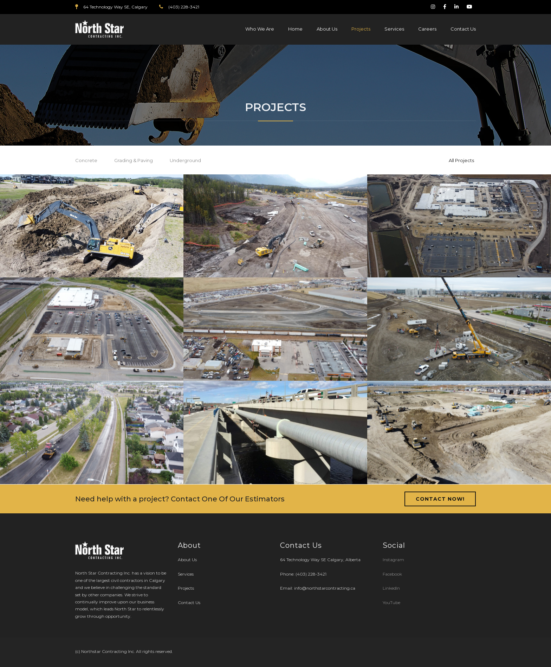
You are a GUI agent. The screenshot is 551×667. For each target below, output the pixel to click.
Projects (360, 29)
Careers (427, 29)
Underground (185, 160)
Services (394, 29)
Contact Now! (440, 499)
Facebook (392, 574)
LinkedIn (391, 588)
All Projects (461, 160)
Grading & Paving (133, 160)
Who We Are (259, 29)
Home (295, 29)
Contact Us (463, 29)
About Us (327, 29)
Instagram (394, 559)
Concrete (86, 160)
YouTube (391, 602)
